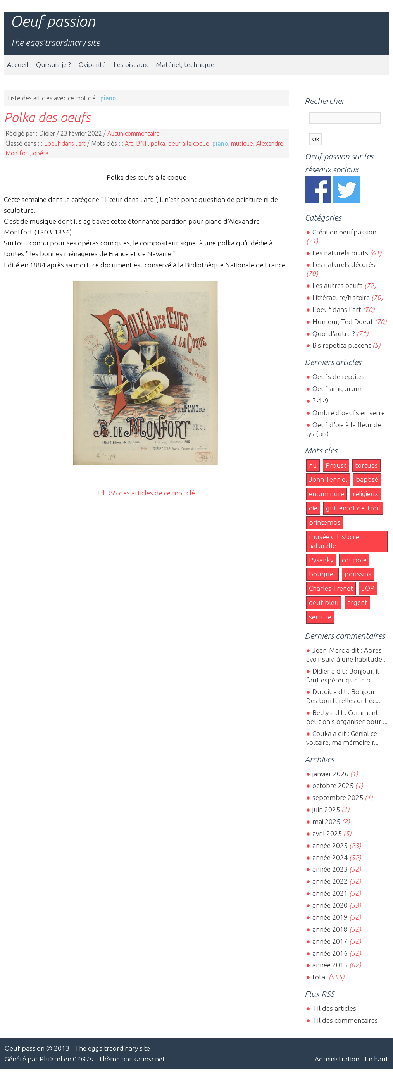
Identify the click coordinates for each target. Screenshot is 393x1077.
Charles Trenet (331, 588)
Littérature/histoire (341, 297)
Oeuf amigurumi (337, 388)
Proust (336, 465)
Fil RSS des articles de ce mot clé (146, 492)
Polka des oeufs (47, 117)
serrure (320, 616)
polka (158, 143)
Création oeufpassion (344, 232)
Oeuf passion (52, 21)
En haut (376, 1059)
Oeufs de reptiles (338, 376)
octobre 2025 (332, 785)
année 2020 (330, 905)
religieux (365, 493)
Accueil (17, 64)
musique (242, 143)
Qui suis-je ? (53, 64)
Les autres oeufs (337, 285)
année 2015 (330, 964)
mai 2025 (326, 821)
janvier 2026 (330, 773)
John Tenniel (328, 479)
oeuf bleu (324, 602)
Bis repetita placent (341, 345)
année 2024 (330, 857)
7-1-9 (320, 400)
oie (313, 508)
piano (220, 143)
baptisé (367, 479)
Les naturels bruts (340, 253)
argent (357, 602)
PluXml (51, 1059)
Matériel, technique (185, 64)
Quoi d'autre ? (333, 333)
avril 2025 (327, 833)
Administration (337, 1059)
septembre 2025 (337, 797)
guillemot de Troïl (353, 508)
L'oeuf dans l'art (65, 143)
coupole (354, 559)
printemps (325, 522)
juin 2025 (326, 809)
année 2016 (330, 953)
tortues (366, 465)
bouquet (322, 573)
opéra (40, 153)
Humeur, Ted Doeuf (342, 321)
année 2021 (330, 893)
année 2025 (330, 845)
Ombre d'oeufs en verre (348, 412)
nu (313, 465)
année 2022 (330, 881)
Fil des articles (334, 1008)
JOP (368, 588)
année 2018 (330, 929)
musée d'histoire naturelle (333, 541)
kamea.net (149, 1059)
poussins (358, 573)
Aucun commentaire (133, 133)
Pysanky (321, 559)
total (320, 977)
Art (129, 143)
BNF (142, 143)
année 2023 (330, 869)
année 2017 (330, 941)
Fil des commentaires (345, 1020)
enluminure (326, 493)
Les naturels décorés (343, 264)
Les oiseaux (131, 64)
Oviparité (92, 64)
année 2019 (330, 917)
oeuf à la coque (188, 143)
